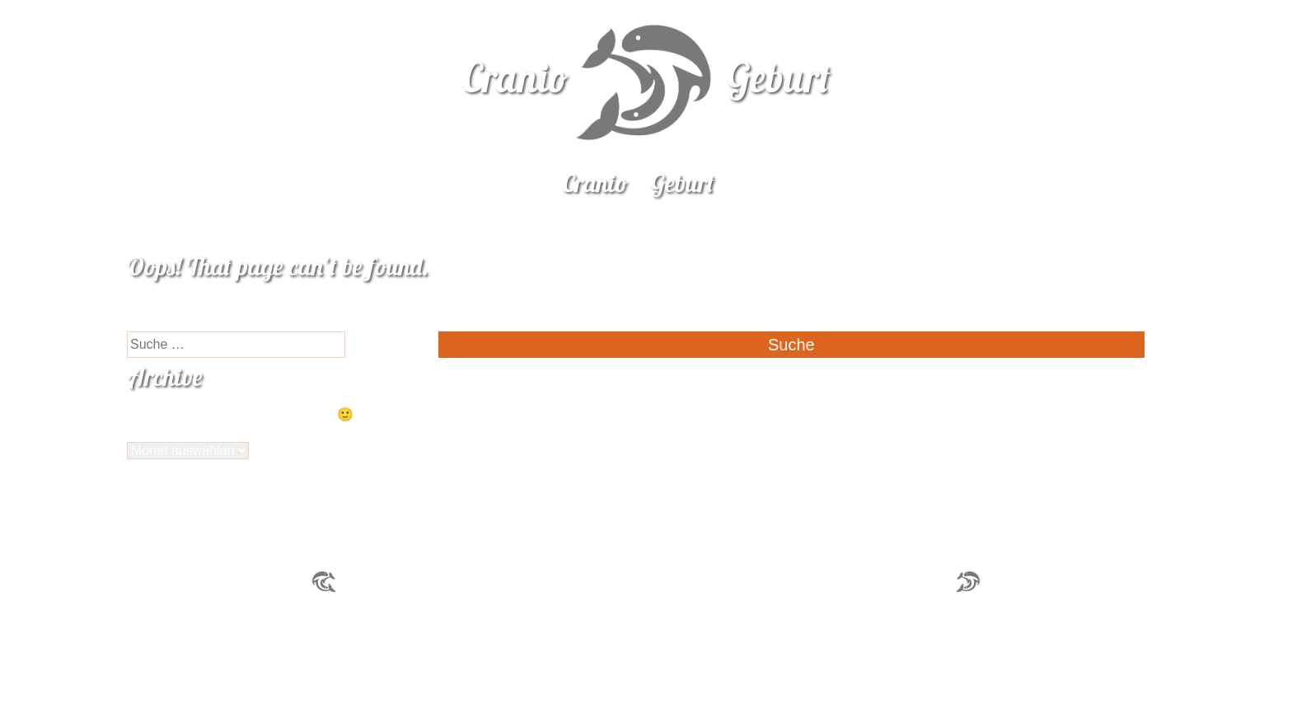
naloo (1282, 18)
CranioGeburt (646, 77)
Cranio (595, 183)
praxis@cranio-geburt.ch (878, 581)
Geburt (682, 183)
